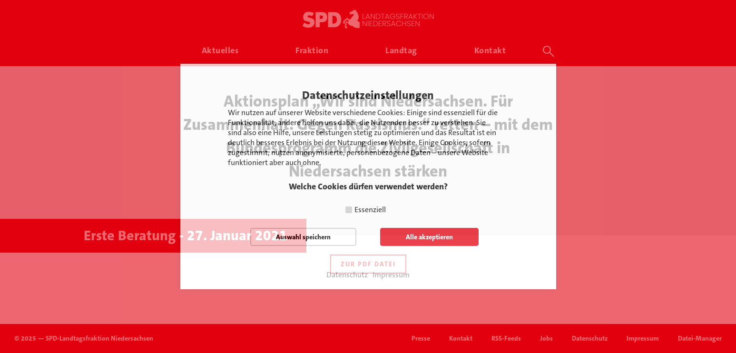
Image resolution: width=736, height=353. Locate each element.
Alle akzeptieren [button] (429, 237)
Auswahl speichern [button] (303, 237)
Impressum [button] (391, 275)
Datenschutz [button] (347, 275)
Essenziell (370, 210)
